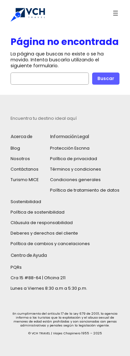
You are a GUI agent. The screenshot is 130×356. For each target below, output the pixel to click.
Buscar (105, 78)
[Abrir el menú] (115, 13)
